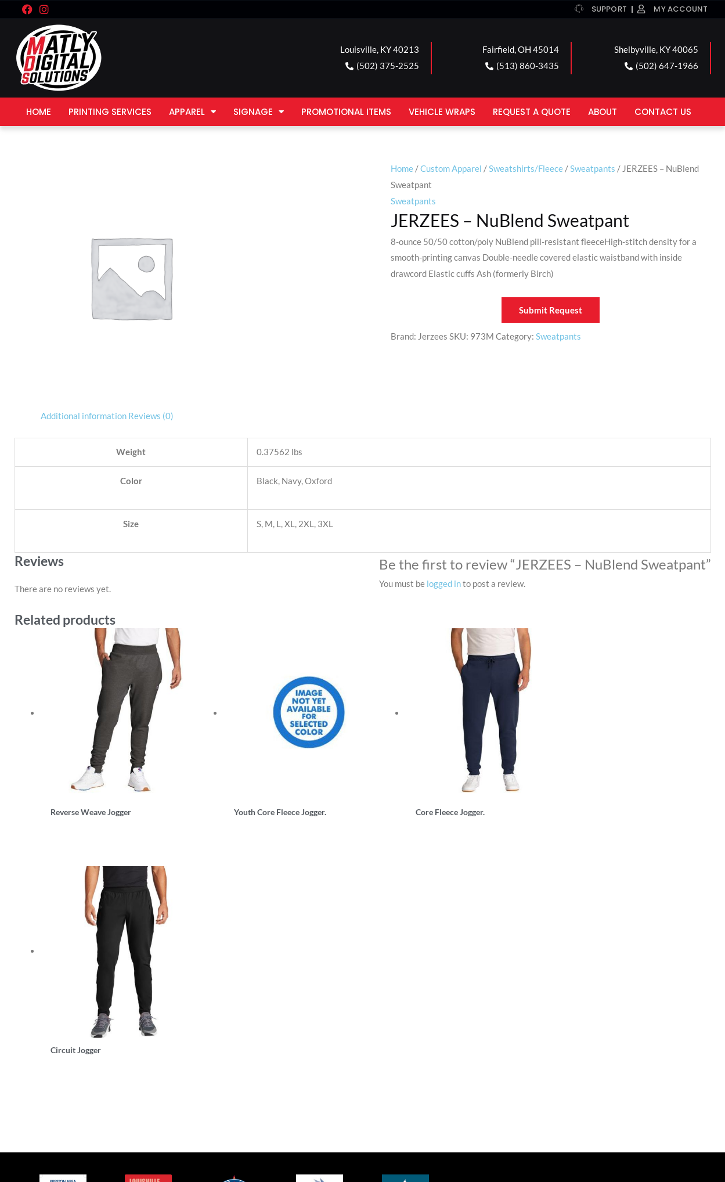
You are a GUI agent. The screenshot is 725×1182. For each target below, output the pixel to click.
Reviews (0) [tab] (151, 415)
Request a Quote (532, 112)
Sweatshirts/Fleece (526, 168)
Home (38, 112)
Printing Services (110, 112)
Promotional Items (346, 112)
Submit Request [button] (550, 310)
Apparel (192, 112)
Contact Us (662, 112)
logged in (444, 583)
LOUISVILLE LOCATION (80, 1018)
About (602, 112)
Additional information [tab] (84, 415)
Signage (258, 112)
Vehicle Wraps (442, 112)
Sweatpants (592, 168)
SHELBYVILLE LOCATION (433, 1018)
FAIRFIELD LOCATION (252, 1018)
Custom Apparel (451, 168)
